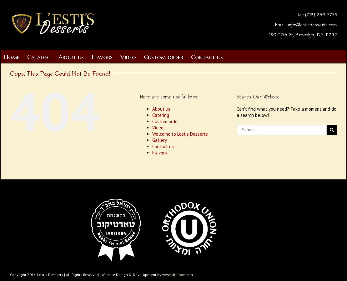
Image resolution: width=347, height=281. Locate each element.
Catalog (39, 57)
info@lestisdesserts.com (312, 25)
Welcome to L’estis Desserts (180, 134)
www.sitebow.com (177, 274)
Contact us (207, 57)
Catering (160, 115)
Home (11, 57)
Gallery (159, 140)
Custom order (163, 57)
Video (128, 57)
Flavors (102, 57)
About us (71, 57)
